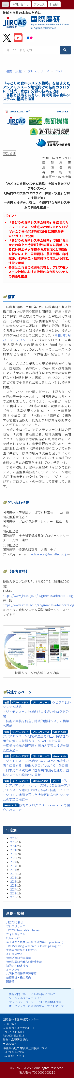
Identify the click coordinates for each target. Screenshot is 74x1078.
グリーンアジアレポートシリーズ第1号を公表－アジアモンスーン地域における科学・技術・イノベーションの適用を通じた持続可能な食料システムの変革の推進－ (36, 790)
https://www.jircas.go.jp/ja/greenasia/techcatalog (38, 595)
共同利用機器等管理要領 (21, 973)
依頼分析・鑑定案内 (18, 977)
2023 (58, 71)
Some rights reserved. (48, 1067)
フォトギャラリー (17, 934)
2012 (13, 893)
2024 (13, 846)
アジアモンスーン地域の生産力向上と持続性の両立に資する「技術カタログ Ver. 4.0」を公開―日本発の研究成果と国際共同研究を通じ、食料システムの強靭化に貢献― (36, 767)
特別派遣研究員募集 (18, 958)
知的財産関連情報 (17, 966)
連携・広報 (14, 71)
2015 (13, 881)
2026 (13, 838)
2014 (13, 885)
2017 (13, 874)
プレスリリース (38, 71)
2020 (13, 862)
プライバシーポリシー (23, 1002)
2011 (13, 897)
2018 (13, 870)
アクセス (39, 4)
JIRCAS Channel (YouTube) (23, 930)
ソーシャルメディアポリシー (27, 998)
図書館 (10, 981)
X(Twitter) (13, 938)
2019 (13, 866)
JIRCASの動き (14, 922)
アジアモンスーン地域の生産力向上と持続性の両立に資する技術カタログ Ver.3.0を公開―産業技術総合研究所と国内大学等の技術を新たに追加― (36, 743)
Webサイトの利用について (39, 994)
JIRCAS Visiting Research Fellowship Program (34, 946)
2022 (13, 854)
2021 (13, 858)
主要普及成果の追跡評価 (21, 950)
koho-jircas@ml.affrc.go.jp (50, 554)
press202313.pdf (19, 111)
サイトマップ (55, 1006)
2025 (13, 842)
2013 (13, 889)
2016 (13, 877)
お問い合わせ (20, 4)
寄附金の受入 (14, 954)
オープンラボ (14, 969)
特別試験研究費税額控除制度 (24, 962)
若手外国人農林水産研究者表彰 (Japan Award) (34, 942)
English (54, 4)
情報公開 (14, 994)
